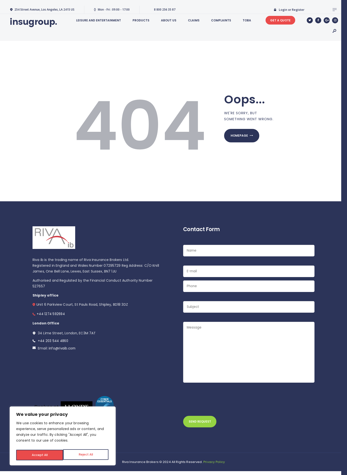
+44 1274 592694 (51, 313)
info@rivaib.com (63, 348)
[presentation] (219, 402)
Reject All (38, 455)
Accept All (86, 455)
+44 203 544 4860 (54, 340)
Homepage (241, 136)
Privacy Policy (214, 465)
